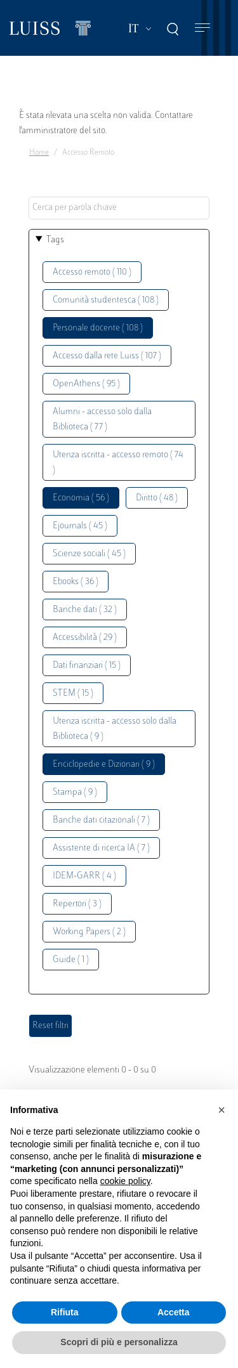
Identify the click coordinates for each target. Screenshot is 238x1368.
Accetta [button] (173, 1312)
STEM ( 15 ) (73, 693)
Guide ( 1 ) (71, 960)
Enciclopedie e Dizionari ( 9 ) (104, 764)
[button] (221, 1110)
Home (39, 153)
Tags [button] (55, 240)
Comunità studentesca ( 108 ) (106, 300)
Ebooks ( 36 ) (75, 582)
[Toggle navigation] (202, 28)
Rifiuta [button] (65, 1312)
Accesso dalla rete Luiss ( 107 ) (107, 356)
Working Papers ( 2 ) (89, 932)
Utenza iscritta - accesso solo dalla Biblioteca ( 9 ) (114, 729)
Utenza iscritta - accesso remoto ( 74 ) (118, 462)
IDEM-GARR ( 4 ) (84, 876)
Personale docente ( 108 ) (98, 328)
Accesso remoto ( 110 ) (92, 272)
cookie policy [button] (125, 1181)
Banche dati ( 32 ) (85, 610)
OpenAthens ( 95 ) (86, 384)
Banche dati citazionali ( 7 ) (101, 820)
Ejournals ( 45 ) (80, 526)
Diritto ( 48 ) (157, 498)
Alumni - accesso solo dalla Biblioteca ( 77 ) (102, 419)
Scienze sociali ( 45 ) (89, 554)
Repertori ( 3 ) (77, 904)
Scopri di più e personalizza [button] (118, 1342)
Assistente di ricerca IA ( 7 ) (101, 848)
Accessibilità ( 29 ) (85, 637)
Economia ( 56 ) (81, 498)
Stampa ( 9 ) (75, 792)
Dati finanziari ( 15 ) (87, 665)
